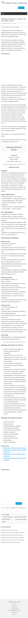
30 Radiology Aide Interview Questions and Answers (12, 539)
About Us (14, 604)
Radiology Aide (7, 26)
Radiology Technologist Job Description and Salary (12, 537)
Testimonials (14, 612)
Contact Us (14, 606)
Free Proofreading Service (14, 610)
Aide (7, 507)
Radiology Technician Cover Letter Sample (10, 542)
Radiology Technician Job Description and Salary (12, 535)
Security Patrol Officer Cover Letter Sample (20, 519)
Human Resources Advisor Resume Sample (7, 519)
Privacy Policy (14, 608)
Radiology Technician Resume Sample (15, 448)
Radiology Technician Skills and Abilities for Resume (13, 532)
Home (14, 614)
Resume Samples (15, 26)
